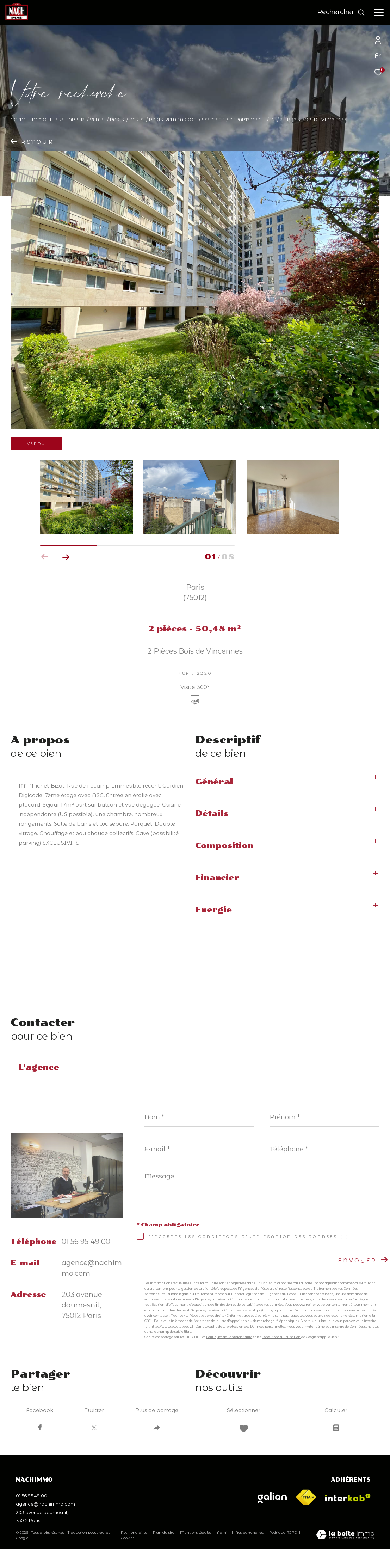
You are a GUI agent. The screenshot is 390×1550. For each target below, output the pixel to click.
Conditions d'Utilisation (281, 1337)
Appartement (246, 119)
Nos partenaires (250, 1534)
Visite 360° (195, 688)
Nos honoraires (134, 1534)
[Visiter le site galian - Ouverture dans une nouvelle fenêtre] (272, 1499)
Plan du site (164, 1534)
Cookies (127, 1540)
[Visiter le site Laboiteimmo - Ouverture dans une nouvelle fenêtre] (345, 1537)
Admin (224, 1534)
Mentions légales (196, 1534)
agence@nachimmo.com (45, 1505)
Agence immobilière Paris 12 (48, 119)
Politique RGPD (283, 1534)
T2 (272, 119)
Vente (97, 119)
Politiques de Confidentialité (229, 1337)
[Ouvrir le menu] (378, 12)
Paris (117, 119)
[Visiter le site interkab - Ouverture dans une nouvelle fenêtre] (348, 1499)
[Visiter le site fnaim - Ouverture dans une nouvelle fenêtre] (306, 1499)
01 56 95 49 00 (86, 1241)
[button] (66, 557)
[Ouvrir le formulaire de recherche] (341, 12)
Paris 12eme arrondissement (186, 119)
